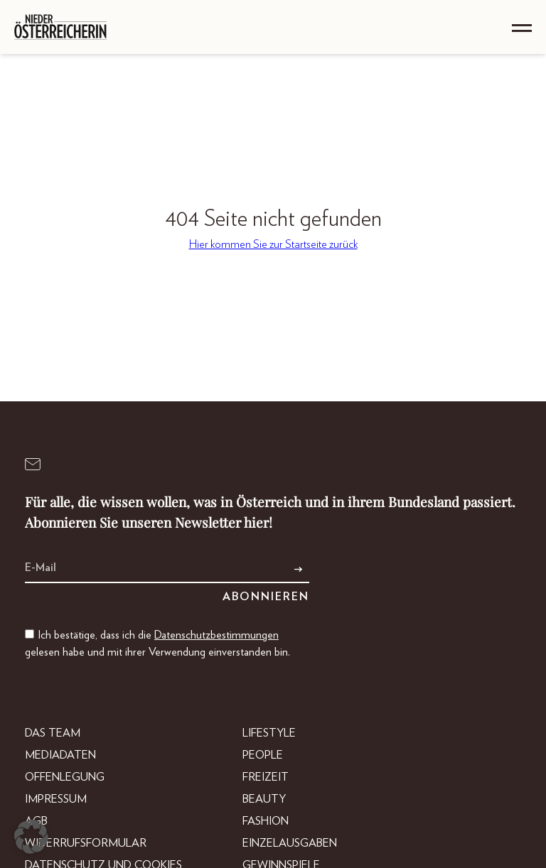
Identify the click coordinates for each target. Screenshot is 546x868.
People (262, 755)
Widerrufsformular (85, 843)
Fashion (265, 821)
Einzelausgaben (289, 843)
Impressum (56, 799)
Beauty (264, 799)
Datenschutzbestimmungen (216, 635)
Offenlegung (65, 777)
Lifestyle (269, 733)
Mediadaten (60, 755)
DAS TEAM (52, 733)
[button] (31, 836)
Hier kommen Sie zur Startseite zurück (273, 244)
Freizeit (265, 777)
